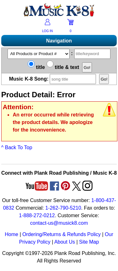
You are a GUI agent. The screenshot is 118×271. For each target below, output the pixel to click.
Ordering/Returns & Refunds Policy (61, 234)
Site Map (89, 242)
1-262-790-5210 (63, 208)
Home (11, 234)
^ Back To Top (16, 147)
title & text (63, 67)
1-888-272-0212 (37, 215)
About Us (64, 242)
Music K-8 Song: (53, 79)
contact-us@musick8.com (59, 223)
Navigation (59, 40)
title (36, 67)
